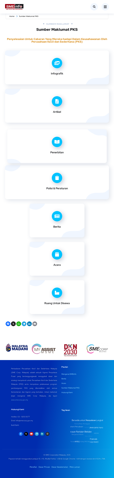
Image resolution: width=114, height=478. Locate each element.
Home (11, 16)
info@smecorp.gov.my (24, 420)
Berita (57, 226)
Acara (57, 265)
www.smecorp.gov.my (19, 400)
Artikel (57, 112)
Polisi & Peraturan (57, 188)
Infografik (57, 73)
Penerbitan (57, 152)
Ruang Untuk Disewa (57, 303)
